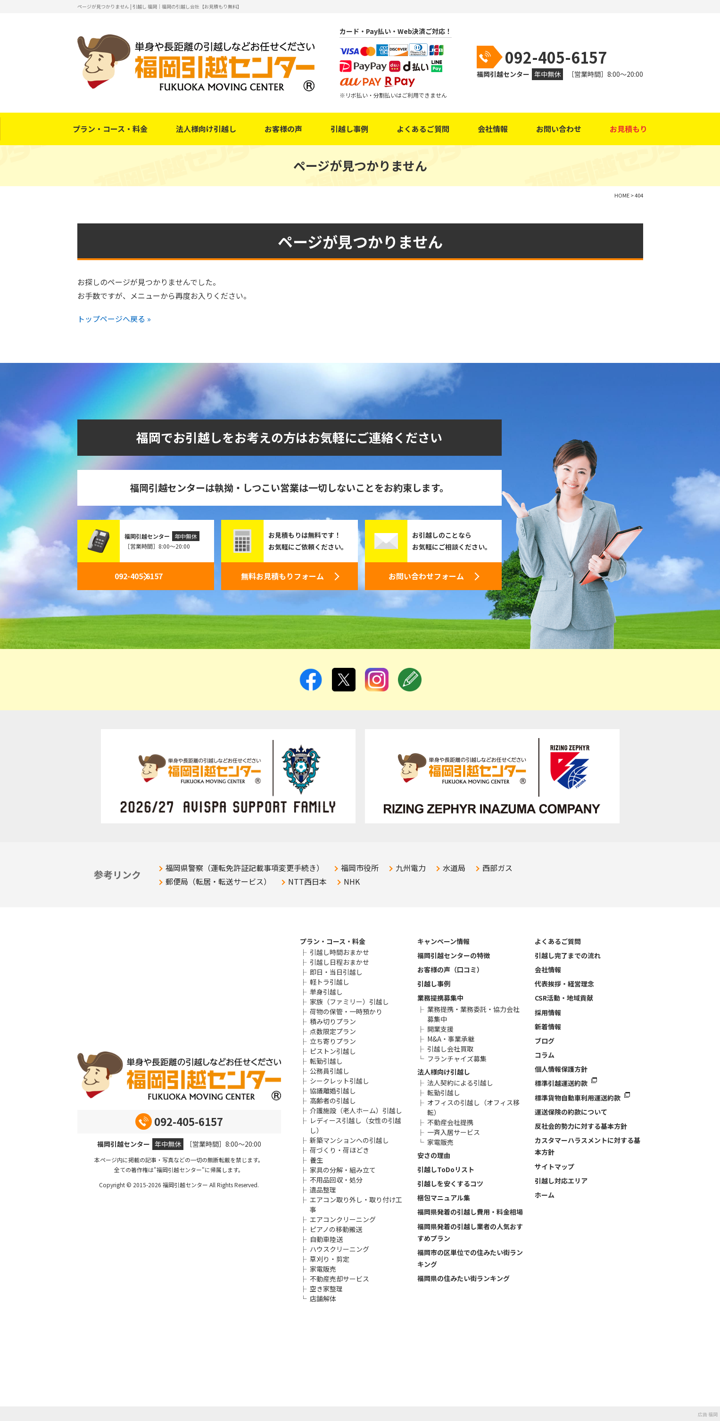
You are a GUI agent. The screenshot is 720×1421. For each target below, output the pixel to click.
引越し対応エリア (561, 1180)
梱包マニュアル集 (443, 1197)
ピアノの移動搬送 (336, 1229)
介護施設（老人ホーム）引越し (356, 1110)
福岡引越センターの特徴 (453, 955)
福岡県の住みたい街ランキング (463, 1278)
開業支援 (440, 1029)
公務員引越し (329, 1071)
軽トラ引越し (329, 981)
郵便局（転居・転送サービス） (218, 881)
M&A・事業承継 (450, 1038)
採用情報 (548, 1012)
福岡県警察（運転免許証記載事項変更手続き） (245, 867)
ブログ (544, 1040)
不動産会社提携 (450, 1122)
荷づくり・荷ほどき (339, 1150)
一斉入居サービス (453, 1132)
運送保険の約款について (571, 1112)
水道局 (454, 867)
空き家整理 (326, 1288)
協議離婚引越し (333, 1090)
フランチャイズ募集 (457, 1058)
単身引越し (326, 991)
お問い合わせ (558, 128)
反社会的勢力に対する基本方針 (581, 1126)
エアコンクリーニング (343, 1219)
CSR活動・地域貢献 (564, 997)
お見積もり (628, 128)
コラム (544, 1055)
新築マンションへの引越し (349, 1140)
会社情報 (493, 128)
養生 (316, 1160)
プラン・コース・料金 (110, 128)
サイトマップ (554, 1166)
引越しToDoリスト (445, 1169)
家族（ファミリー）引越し (349, 1001)
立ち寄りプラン (333, 1041)
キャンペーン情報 (443, 941)
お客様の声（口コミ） (450, 969)
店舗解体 (323, 1298)
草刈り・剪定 (329, 1259)
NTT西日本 (307, 881)
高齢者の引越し (333, 1100)
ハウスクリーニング (339, 1249)
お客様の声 (283, 128)
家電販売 (323, 1268)
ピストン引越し (333, 1051)
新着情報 (548, 1026)
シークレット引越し (339, 1080)
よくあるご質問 (423, 128)
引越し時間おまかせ (339, 952)
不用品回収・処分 (336, 1179)
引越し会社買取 (450, 1048)
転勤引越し (326, 1061)
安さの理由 (433, 1155)
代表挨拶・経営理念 (564, 983)
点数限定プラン (333, 1031)
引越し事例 (349, 128)
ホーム (544, 1194)
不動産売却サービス (339, 1278)
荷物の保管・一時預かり (346, 1011)
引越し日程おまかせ (339, 962)
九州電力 (411, 867)
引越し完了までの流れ (568, 955)
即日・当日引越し (336, 972)
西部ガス (497, 867)
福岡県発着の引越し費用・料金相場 (470, 1211)
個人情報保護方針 (561, 1069)
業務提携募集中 (440, 997)
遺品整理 (323, 1189)
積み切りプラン (333, 1021)
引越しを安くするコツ (450, 1183)
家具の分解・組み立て (343, 1170)
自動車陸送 (326, 1239)
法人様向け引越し (206, 128)
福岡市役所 (360, 867)
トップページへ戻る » (114, 318)
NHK (352, 881)
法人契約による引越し (460, 1082)
